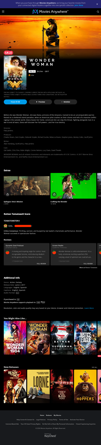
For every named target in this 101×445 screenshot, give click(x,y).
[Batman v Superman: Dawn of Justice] (62, 338)
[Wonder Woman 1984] (15, 338)
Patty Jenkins (8, 130)
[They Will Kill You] (62, 386)
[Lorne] (38, 386)
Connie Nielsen (36, 150)
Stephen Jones (67, 137)
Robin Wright (25, 150)
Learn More (89, 308)
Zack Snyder (19, 137)
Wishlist (65, 102)
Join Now (79, 5)
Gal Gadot (7, 150)
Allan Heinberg (9, 144)
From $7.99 (15, 102)
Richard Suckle (43, 137)
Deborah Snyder (31, 137)
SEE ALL (94, 367)
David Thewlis (56, 150)
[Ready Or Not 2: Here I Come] (15, 386)
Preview (40, 102)
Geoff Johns (88, 137)
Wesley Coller (78, 137)
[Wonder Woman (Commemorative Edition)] (38, 338)
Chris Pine (15, 150)
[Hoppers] (85, 386)
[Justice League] (85, 338)
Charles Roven (9, 137)
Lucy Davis (46, 150)
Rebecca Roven (55, 137)
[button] (27, 186)
